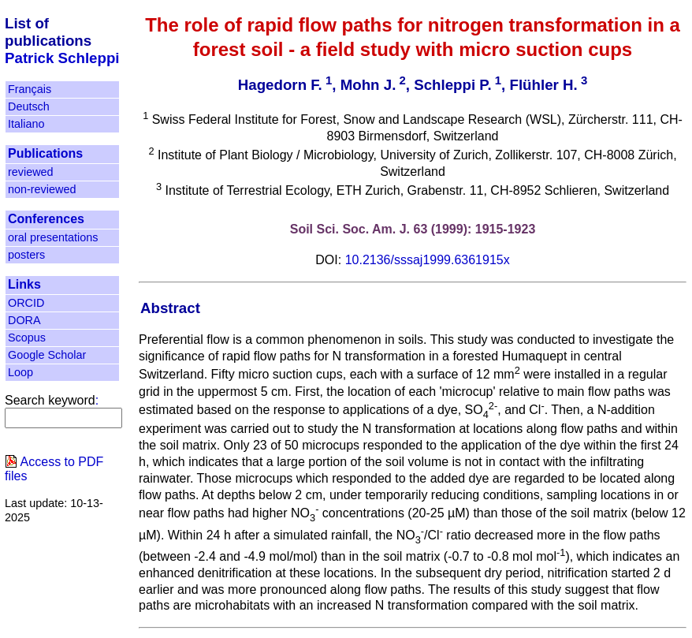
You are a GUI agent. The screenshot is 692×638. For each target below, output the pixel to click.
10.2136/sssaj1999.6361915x (427, 260)
